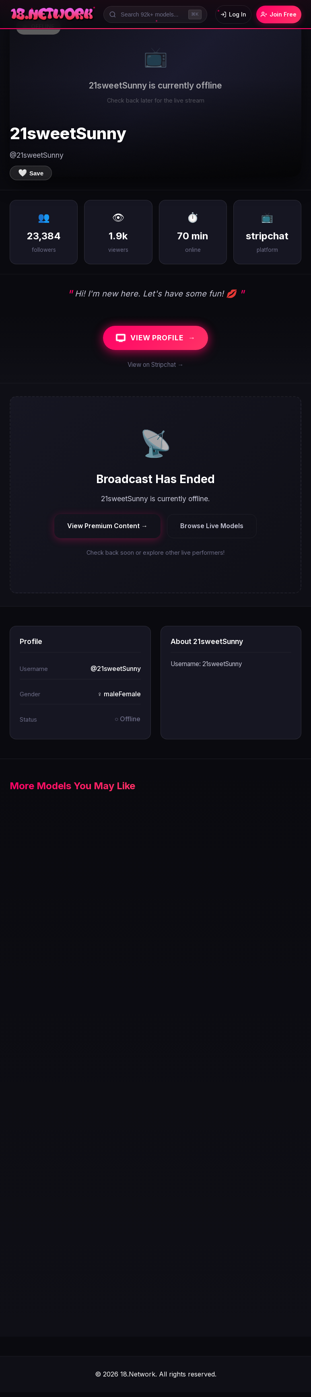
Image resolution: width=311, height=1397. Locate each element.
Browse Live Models (211, 531)
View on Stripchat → (155, 369)
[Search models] (150, 14)
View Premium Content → (107, 531)
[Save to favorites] (31, 173)
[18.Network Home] (52, 14)
